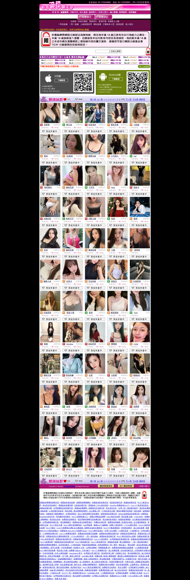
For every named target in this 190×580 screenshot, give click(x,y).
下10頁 (135, 99)
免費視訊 (57, 125)
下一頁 (129, 99)
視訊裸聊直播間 (69, 486)
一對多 (58, 187)
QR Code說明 (144, 66)
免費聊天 (101, 156)
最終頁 (142, 99)
